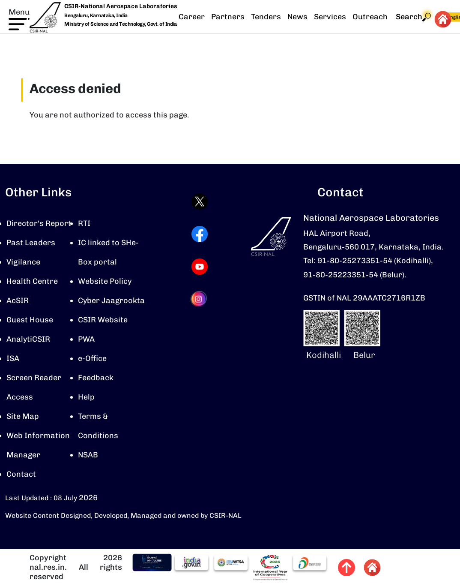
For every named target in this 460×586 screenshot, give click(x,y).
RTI (84, 223)
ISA (12, 358)
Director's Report (38, 223)
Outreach (370, 16)
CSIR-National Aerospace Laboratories (120, 6)
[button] (19, 18)
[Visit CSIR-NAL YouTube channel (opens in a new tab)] (199, 266)
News (297, 16)
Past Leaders (30, 242)
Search (413, 17)
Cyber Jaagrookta (111, 300)
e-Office (92, 358)
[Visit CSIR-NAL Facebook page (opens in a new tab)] (199, 234)
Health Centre (32, 281)
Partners (228, 16)
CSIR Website (103, 320)
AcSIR (17, 300)
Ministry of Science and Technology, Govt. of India (120, 24)
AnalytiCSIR (28, 339)
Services (330, 16)
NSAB (88, 455)
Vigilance (23, 262)
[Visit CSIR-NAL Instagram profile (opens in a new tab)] (199, 299)
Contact (21, 474)
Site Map (22, 416)
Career (192, 16)
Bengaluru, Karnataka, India (96, 15)
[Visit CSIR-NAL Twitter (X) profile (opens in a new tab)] (199, 201)
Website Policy (104, 281)
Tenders (266, 16)
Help (86, 397)
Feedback (96, 377)
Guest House (29, 320)
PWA (86, 339)
